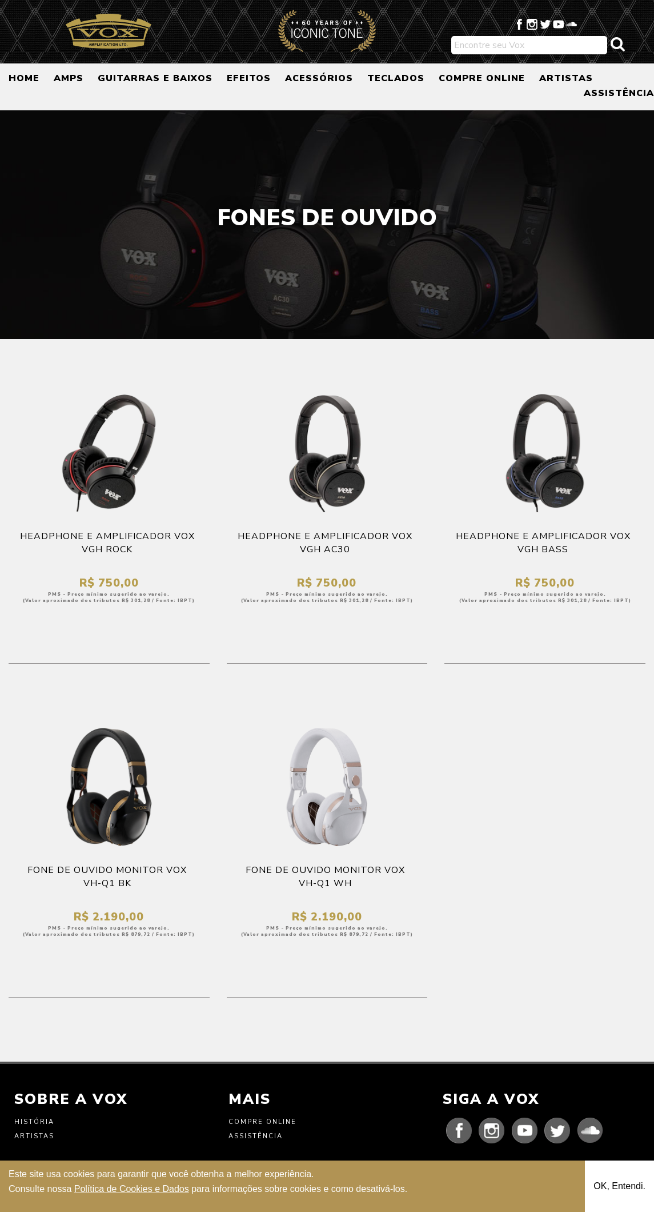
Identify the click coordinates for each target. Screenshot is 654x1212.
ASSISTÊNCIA (619, 93)
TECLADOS (395, 78)
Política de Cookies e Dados (131, 1189)
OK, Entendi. (619, 1186)
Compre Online (262, 1122)
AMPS (68, 78)
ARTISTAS (566, 78)
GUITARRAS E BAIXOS (155, 78)
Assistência (255, 1136)
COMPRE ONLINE (482, 78)
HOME (24, 78)
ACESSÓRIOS (319, 78)
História (34, 1122)
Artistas (34, 1136)
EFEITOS (249, 78)
